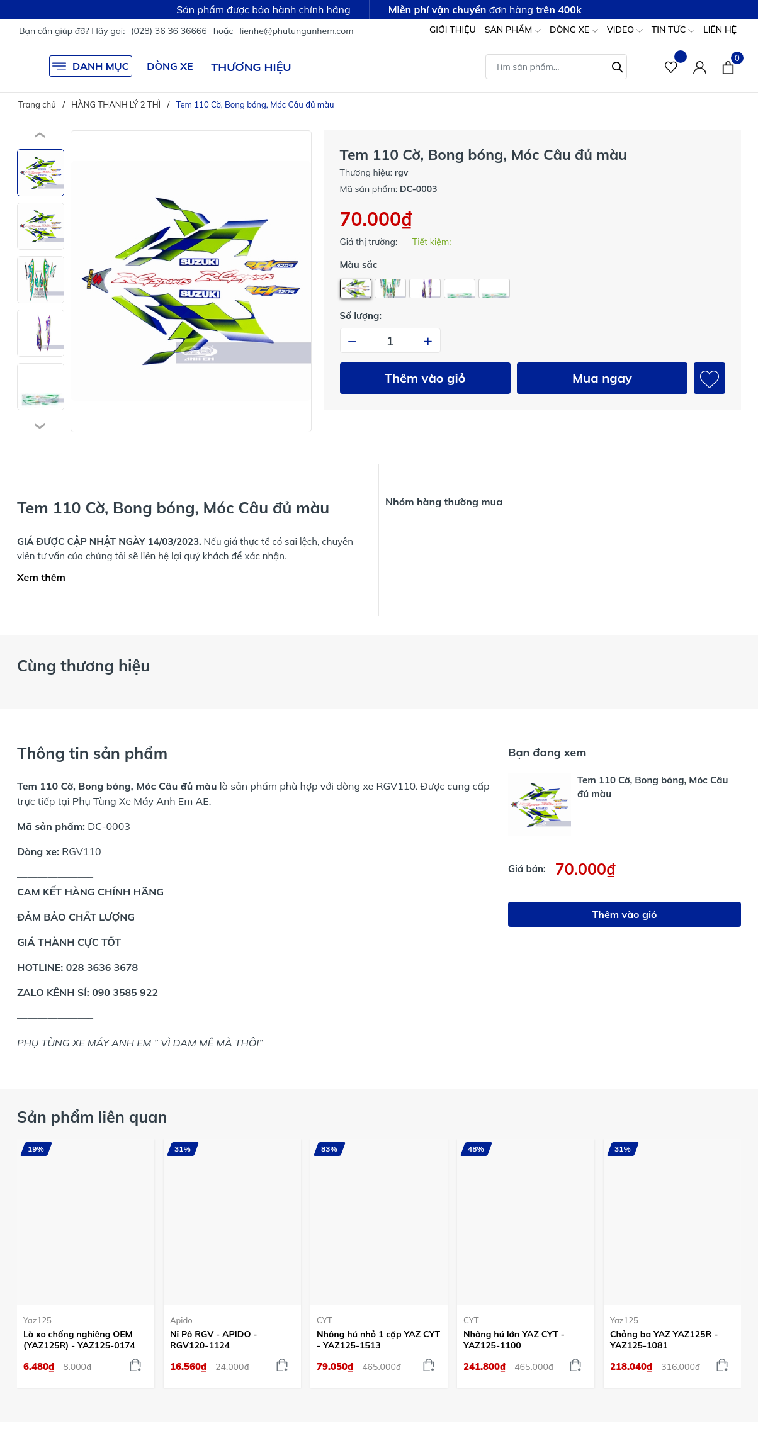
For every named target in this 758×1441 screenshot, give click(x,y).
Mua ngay (602, 378)
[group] (191, 281)
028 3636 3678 (102, 967)
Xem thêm (41, 577)
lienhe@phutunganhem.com (297, 30)
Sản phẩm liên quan (92, 1116)
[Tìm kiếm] (617, 65)
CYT (324, 1320)
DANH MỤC (90, 66)
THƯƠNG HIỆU (251, 67)
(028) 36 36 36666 (169, 30)
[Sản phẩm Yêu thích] (671, 67)
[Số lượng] (390, 340)
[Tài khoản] (699, 67)
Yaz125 (37, 1320)
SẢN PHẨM (513, 30)
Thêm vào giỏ (425, 378)
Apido (181, 1320)
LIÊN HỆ (720, 29)
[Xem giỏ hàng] (728, 66)
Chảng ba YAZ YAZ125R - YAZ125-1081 (664, 1339)
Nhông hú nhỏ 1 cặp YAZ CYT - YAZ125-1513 (378, 1339)
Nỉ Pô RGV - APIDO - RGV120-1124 (213, 1339)
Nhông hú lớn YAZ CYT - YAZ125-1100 (514, 1339)
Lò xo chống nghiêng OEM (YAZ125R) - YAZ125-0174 (79, 1339)
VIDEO (625, 30)
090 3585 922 (125, 992)
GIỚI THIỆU (452, 29)
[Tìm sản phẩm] (556, 66)
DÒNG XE (574, 30)
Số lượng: (361, 316)
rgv (402, 172)
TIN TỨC (673, 30)
